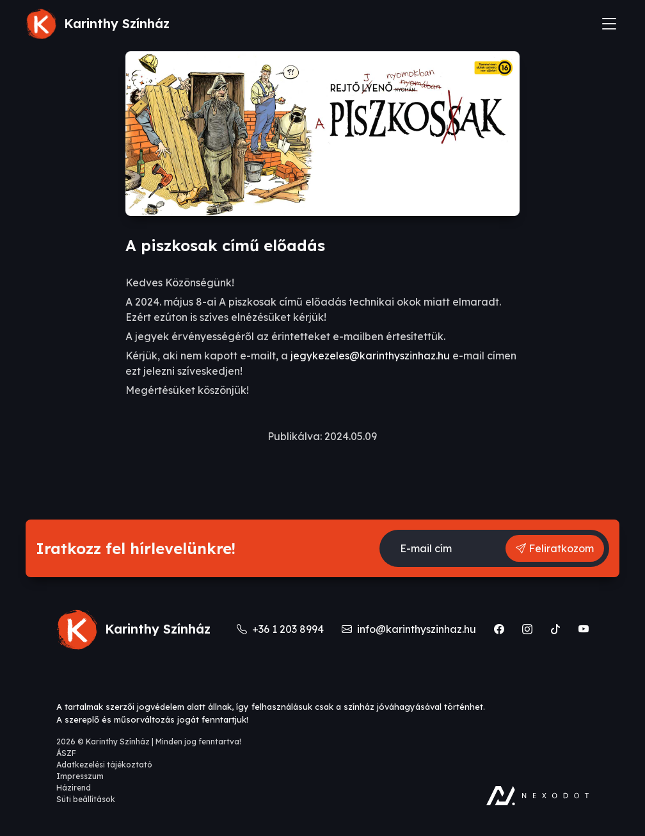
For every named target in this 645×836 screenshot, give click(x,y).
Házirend (73, 787)
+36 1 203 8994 (281, 629)
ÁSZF (66, 753)
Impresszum (80, 776)
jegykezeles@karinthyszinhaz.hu (370, 355)
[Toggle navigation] (609, 23)
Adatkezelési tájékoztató (104, 764)
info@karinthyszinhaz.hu (410, 629)
